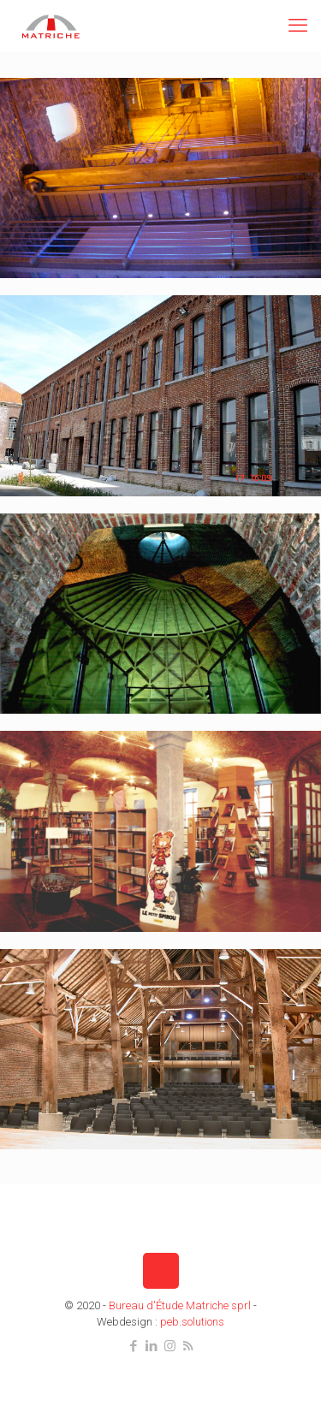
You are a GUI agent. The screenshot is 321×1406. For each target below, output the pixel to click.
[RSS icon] (187, 1346)
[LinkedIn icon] (152, 1346)
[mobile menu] (297, 25)
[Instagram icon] (169, 1346)
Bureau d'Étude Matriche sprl (180, 1305)
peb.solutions (192, 1321)
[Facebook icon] (134, 1346)
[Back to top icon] (161, 1271)
